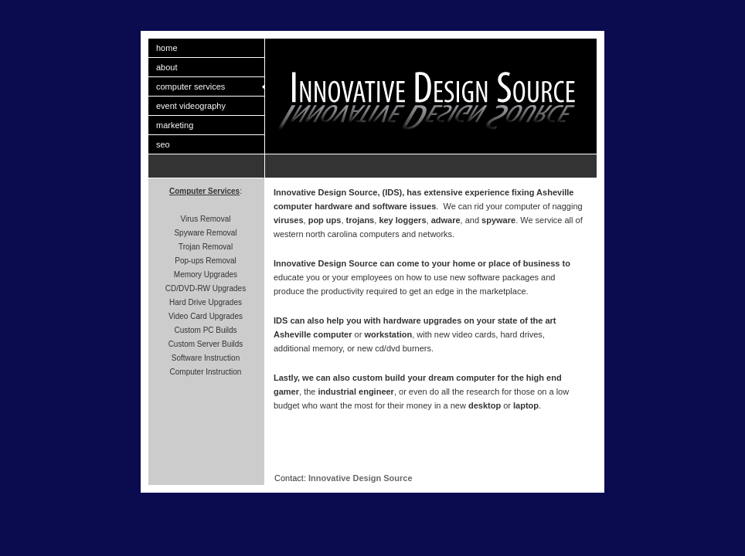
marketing (174, 125)
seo (163, 144)
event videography (191, 105)
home (167, 48)
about (167, 67)
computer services (190, 86)
